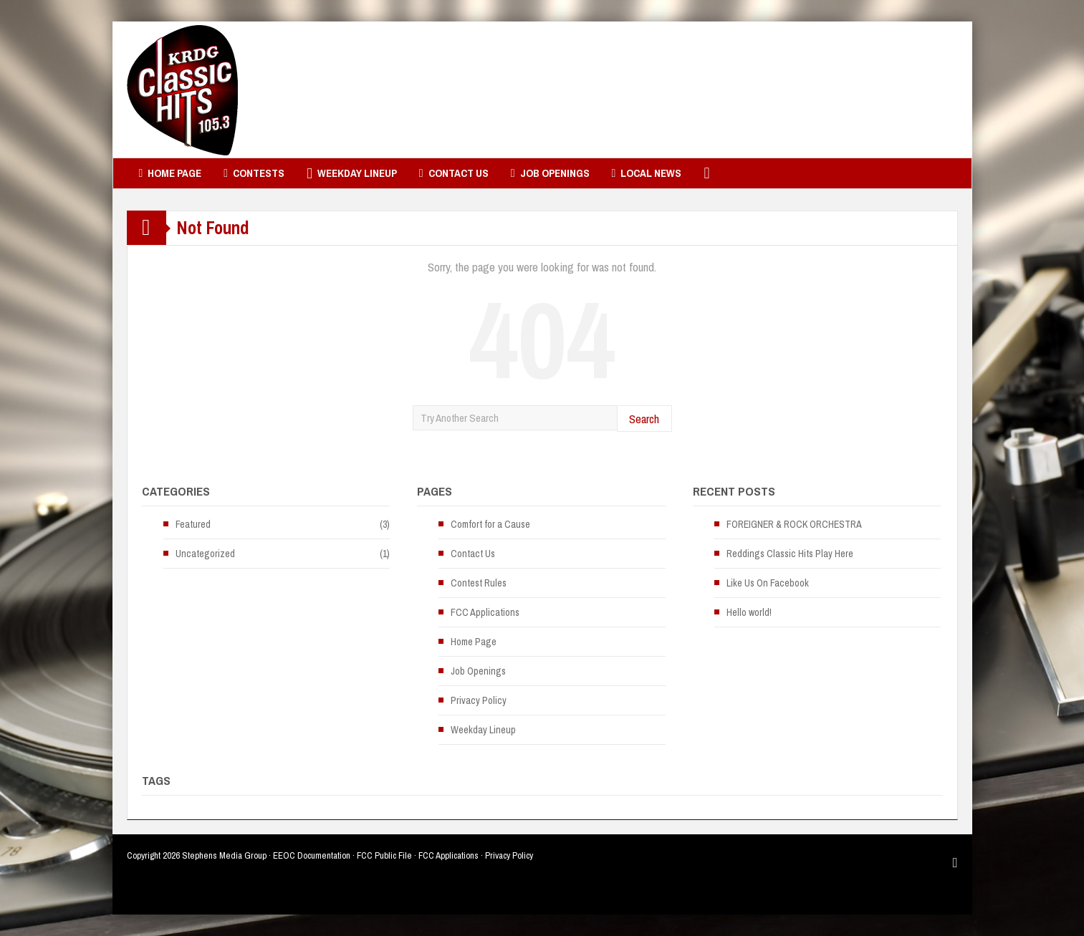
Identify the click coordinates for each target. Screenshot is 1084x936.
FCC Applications (485, 612)
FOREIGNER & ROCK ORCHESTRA (794, 524)
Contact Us (454, 173)
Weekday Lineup (352, 173)
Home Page (170, 173)
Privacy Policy (479, 700)
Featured (193, 524)
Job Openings (550, 173)
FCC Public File (384, 855)
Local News (647, 173)
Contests (254, 173)
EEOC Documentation (311, 855)
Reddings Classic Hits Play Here (789, 553)
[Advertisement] (697, 89)
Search (644, 418)
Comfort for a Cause (490, 524)
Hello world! (749, 612)
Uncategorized (205, 553)
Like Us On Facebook (767, 582)
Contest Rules (479, 582)
